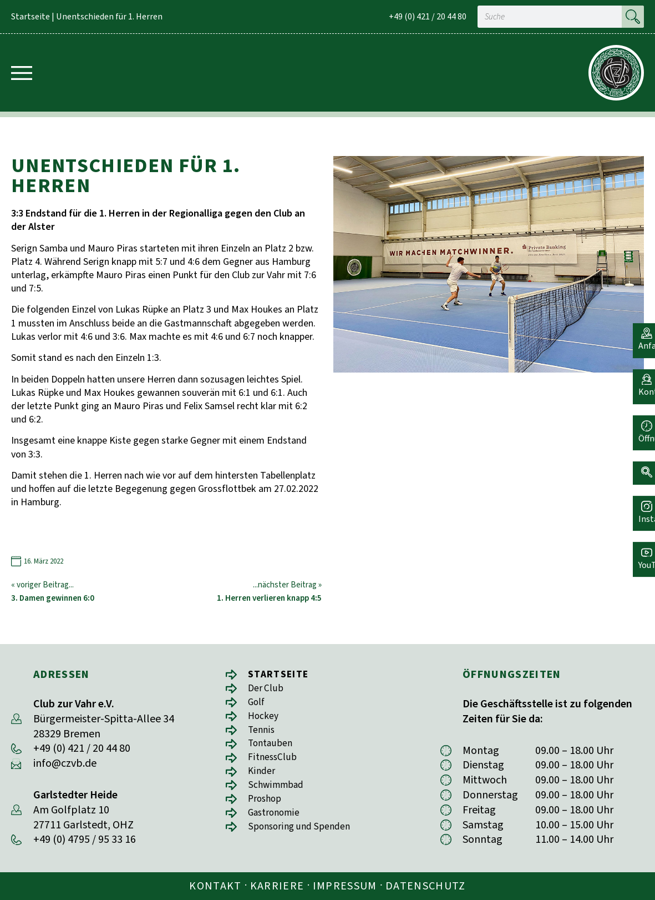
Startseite (30, 17)
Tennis (263, 734)
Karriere (277, 886)
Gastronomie (278, 824)
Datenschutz (425, 886)
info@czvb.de (65, 763)
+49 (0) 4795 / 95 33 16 (84, 839)
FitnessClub (275, 764)
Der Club (268, 689)
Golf (258, 704)
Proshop (268, 809)
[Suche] (633, 17)
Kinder (263, 779)
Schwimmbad (280, 794)
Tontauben (274, 749)
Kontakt (215, 886)
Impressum (345, 886)
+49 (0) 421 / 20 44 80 (427, 17)
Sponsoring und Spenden (306, 839)
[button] (641, 462)
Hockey (265, 719)
